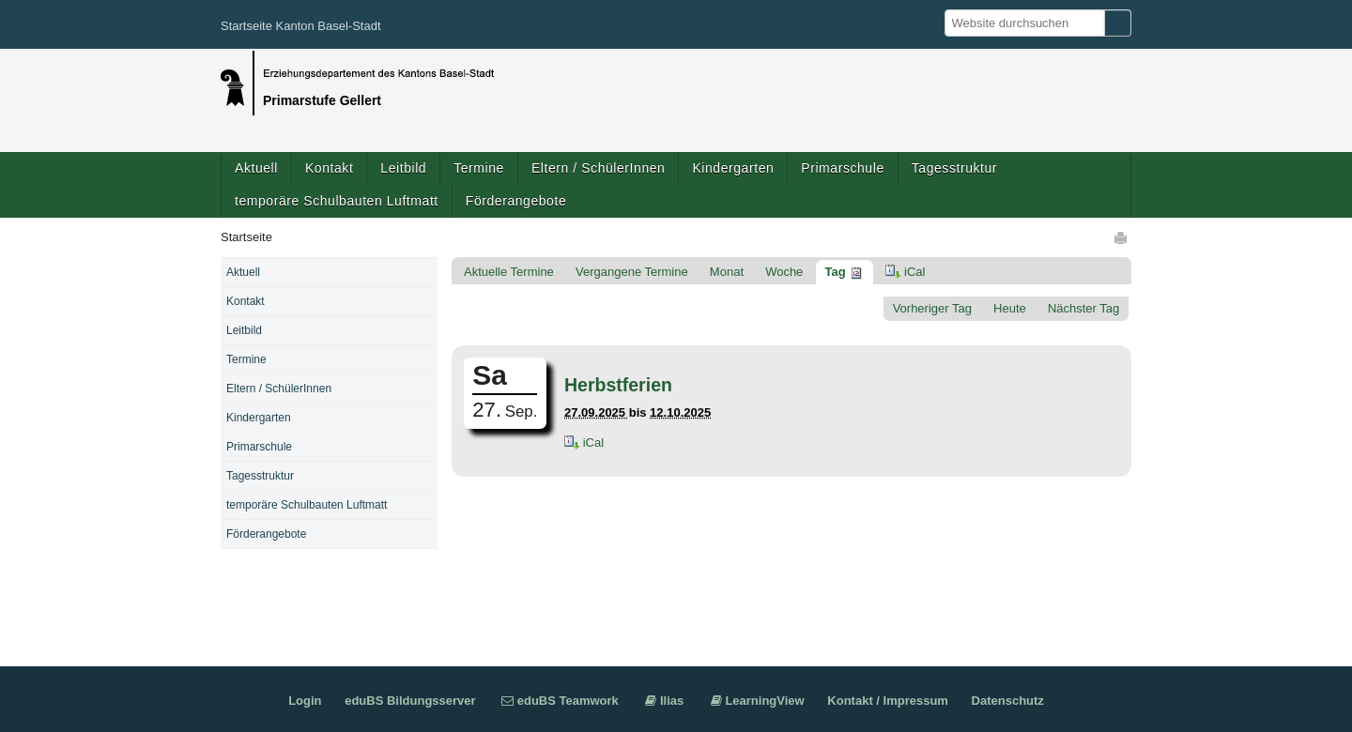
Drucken (1122, 237)
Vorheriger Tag (932, 308)
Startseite (246, 237)
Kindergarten (733, 167)
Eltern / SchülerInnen (598, 167)
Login (304, 701)
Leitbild (403, 167)
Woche (784, 272)
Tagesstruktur (954, 167)
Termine (478, 167)
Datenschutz (1008, 701)
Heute (1009, 308)
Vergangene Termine (632, 272)
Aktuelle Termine (509, 272)
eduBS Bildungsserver (410, 701)
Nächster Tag (1083, 308)
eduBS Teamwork (568, 701)
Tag (834, 272)
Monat (727, 272)
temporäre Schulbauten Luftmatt (336, 200)
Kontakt (329, 167)
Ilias (672, 701)
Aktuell (256, 167)
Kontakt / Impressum (887, 701)
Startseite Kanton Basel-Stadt (301, 26)
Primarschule (842, 167)
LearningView (764, 701)
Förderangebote (516, 200)
